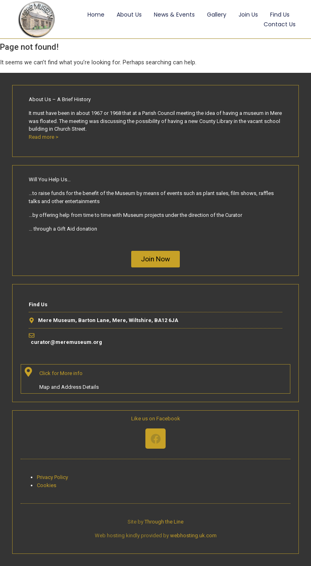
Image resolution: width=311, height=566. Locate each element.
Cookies (46, 485)
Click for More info (61, 373)
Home (95, 15)
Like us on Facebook (155, 418)
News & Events (174, 15)
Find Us (280, 15)
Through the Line (164, 522)
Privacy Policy (52, 477)
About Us (129, 15)
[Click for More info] (28, 372)
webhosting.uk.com (193, 535)
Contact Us (280, 24)
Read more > (43, 137)
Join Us (248, 15)
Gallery (216, 15)
